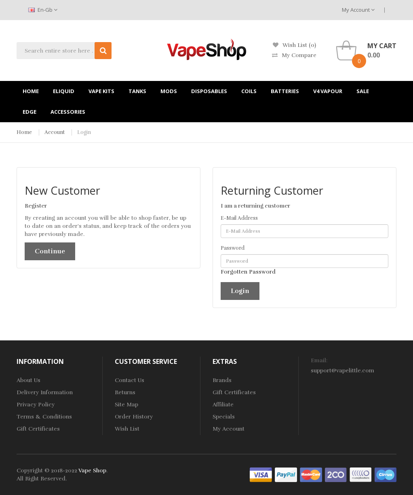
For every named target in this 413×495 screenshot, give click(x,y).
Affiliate (223, 404)
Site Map (126, 404)
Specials (224, 416)
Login (84, 132)
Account (54, 132)
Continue (50, 251)
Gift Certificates (38, 428)
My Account (358, 9)
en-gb (42, 9)
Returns (125, 392)
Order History (134, 416)
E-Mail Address (239, 218)
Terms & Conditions (44, 416)
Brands (222, 380)
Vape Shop (92, 470)
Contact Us (129, 380)
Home (24, 132)
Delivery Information (45, 392)
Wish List (127, 428)
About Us (28, 380)
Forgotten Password (248, 271)
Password (232, 248)
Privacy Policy (36, 404)
